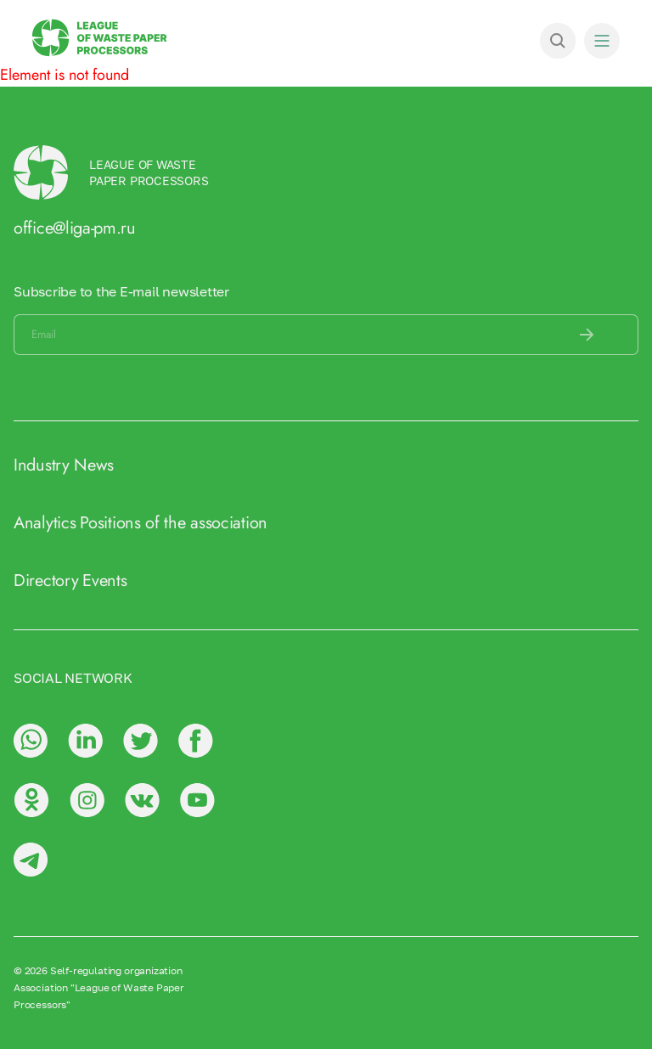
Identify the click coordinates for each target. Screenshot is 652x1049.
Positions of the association (173, 522)
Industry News (64, 465)
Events (104, 580)
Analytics (45, 522)
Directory (46, 580)
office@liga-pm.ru (75, 228)
